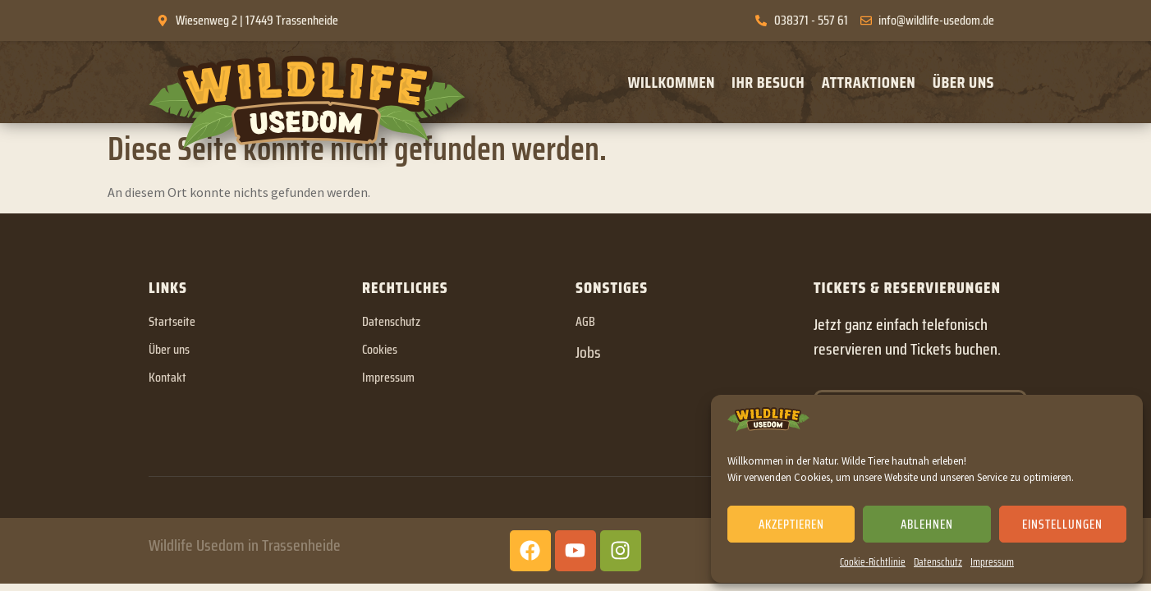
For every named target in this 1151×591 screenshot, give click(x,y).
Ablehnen (927, 524)
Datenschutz (938, 561)
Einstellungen (1062, 524)
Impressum (992, 561)
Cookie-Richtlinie (873, 561)
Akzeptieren (791, 524)
